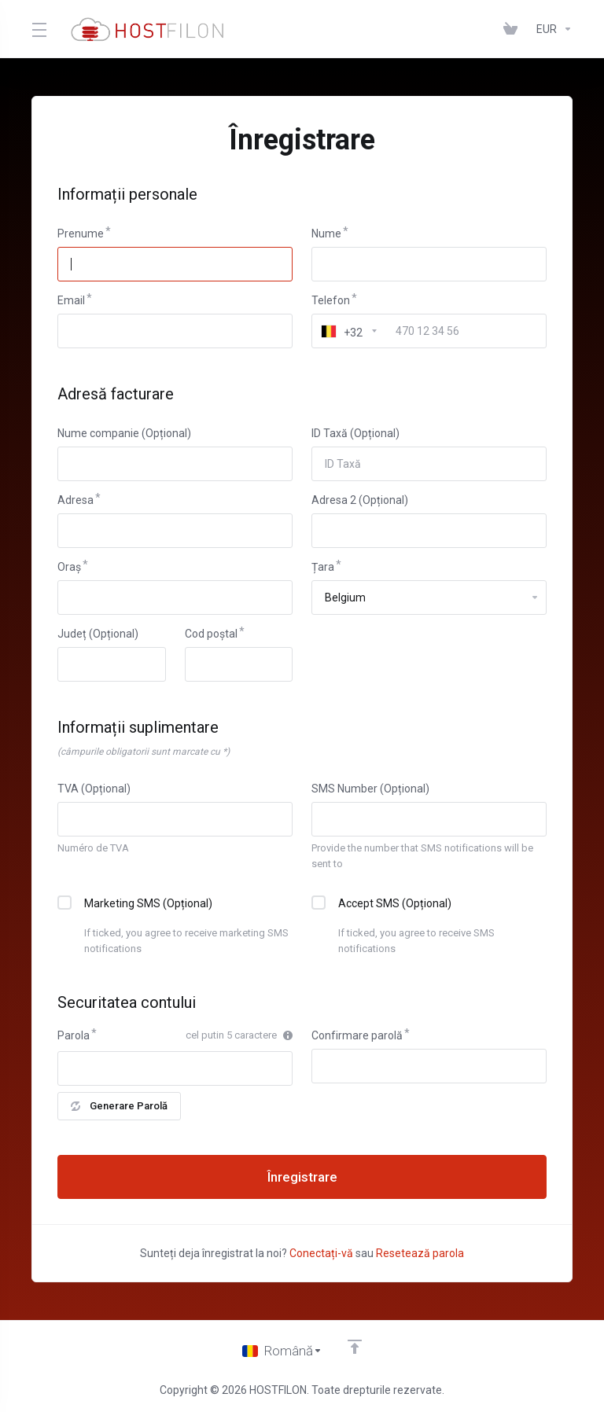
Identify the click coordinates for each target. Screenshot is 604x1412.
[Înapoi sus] (354, 1346)
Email (71, 300)
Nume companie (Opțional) (124, 433)
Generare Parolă (119, 1106)
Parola (73, 1035)
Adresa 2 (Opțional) (359, 500)
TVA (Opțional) (94, 788)
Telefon (330, 300)
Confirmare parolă (357, 1035)
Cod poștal (211, 633)
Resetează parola (420, 1253)
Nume (326, 233)
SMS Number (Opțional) (370, 788)
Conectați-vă (321, 1253)
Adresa (75, 500)
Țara (322, 567)
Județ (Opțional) (97, 633)
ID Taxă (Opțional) (355, 433)
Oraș (69, 567)
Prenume (80, 233)
